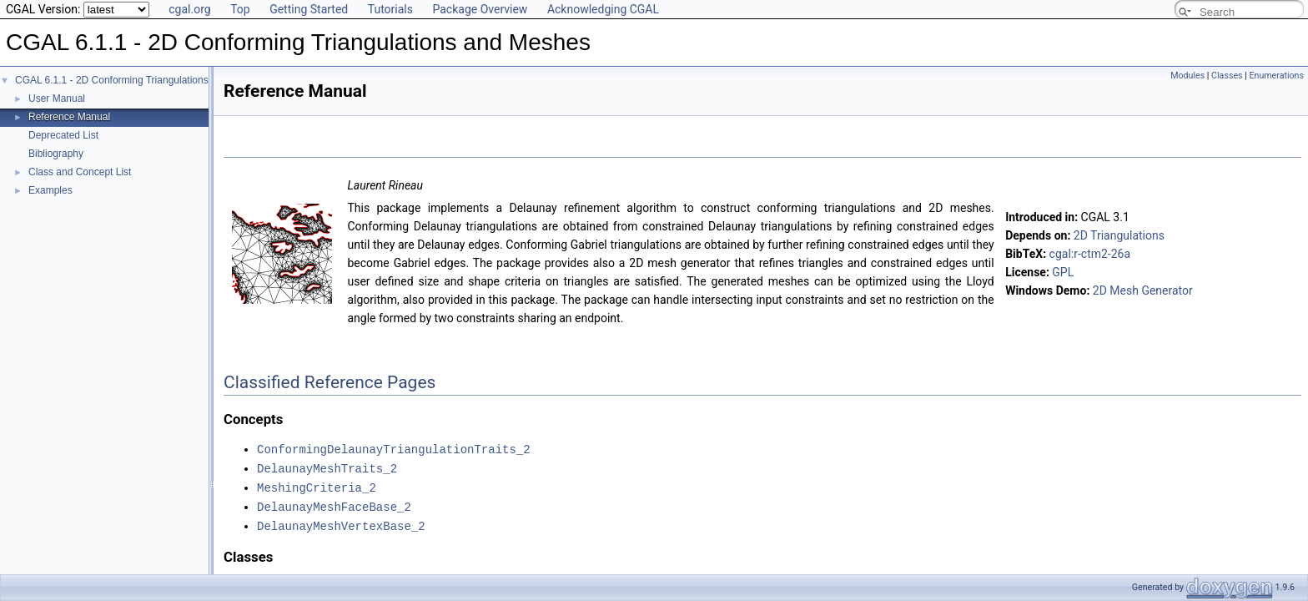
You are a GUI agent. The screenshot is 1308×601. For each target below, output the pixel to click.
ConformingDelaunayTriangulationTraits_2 (394, 449)
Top (240, 9)
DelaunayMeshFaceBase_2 (334, 504)
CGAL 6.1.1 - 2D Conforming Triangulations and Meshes (140, 80)
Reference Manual (69, 117)
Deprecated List (63, 135)
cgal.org (189, 9)
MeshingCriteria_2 (316, 485)
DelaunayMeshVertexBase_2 (341, 522)
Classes (1226, 75)
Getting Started (308, 9)
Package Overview (479, 9)
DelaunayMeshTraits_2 (327, 467)
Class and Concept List (79, 172)
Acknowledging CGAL (603, 9)
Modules (1187, 75)
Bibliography (55, 153)
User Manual (56, 98)
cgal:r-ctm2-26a (1090, 253)
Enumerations (1276, 75)
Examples (50, 190)
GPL (1063, 272)
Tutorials (390, 9)
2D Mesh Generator (1143, 290)
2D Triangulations (1119, 235)
